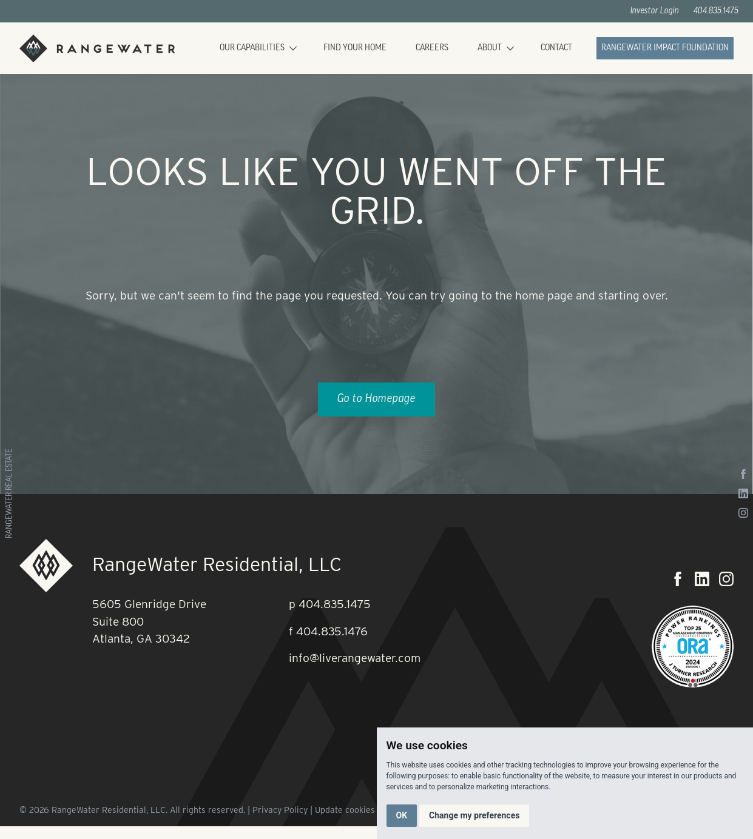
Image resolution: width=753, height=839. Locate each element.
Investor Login (654, 11)
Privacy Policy (280, 810)
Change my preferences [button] (474, 815)
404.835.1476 (332, 631)
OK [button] (402, 815)
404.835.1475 (716, 11)
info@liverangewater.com (354, 658)
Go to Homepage (376, 399)
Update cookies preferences (370, 810)
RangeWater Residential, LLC (217, 564)
